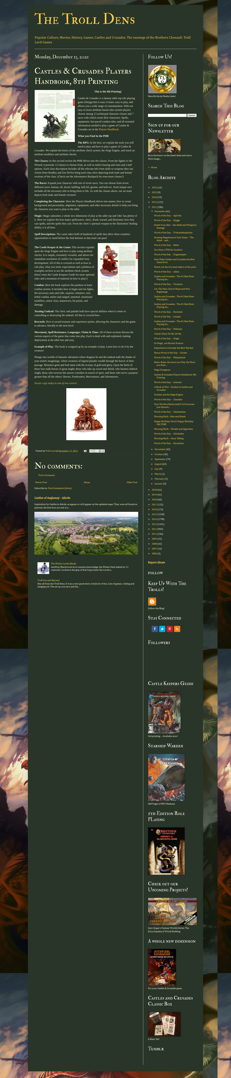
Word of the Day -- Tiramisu (168, 284)
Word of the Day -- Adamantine (170, 412)
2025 (154, 192)
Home (87, 482)
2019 (154, 495)
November (160, 449)
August (158, 464)
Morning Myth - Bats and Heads (170, 416)
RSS (177, 629)
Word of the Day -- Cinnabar (168, 399)
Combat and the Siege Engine (168, 394)
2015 (154, 514)
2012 (154, 529)
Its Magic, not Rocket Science (168, 343)
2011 (154, 534)
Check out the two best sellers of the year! (175, 267)
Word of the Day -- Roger (166, 338)
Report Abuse (156, 562)
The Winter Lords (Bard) (63, 563)
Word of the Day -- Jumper (167, 316)
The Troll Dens (84, 19)
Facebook (155, 629)
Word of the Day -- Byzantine (169, 443)
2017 (154, 504)
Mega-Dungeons (162, 370)
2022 (154, 202)
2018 (154, 499)
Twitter (162, 629)
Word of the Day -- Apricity (168, 215)
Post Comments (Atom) (60, 488)
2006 (154, 553)
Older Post (132, 482)
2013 (154, 524)
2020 (154, 490)
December (160, 211)
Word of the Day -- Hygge (167, 220)
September (160, 459)
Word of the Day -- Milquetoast (169, 357)
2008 (154, 544)
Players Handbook (109, 129)
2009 (154, 539)
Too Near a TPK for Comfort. (168, 250)
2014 (154, 519)
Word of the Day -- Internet (168, 382)
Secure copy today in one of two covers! (55, 383)
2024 (154, 197)
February (159, 479)
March (158, 474)
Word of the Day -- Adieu (166, 272)
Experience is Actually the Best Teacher (174, 348)
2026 (154, 187)
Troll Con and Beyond (48, 580)
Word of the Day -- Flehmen (168, 329)
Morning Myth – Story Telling (168, 438)
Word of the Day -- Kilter (166, 245)
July (157, 469)
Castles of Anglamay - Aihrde (52, 498)
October (159, 454)
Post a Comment (46, 475)
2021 (154, 207)
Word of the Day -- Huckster (168, 312)
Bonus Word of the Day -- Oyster (170, 353)
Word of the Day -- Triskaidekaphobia (173, 232)
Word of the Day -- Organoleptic (170, 254)
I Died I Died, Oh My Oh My (167, 334)
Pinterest (170, 629)
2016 (154, 509)
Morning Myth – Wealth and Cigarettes (173, 429)
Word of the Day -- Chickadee (169, 434)
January (159, 483)
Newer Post (41, 482)
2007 (154, 549)
